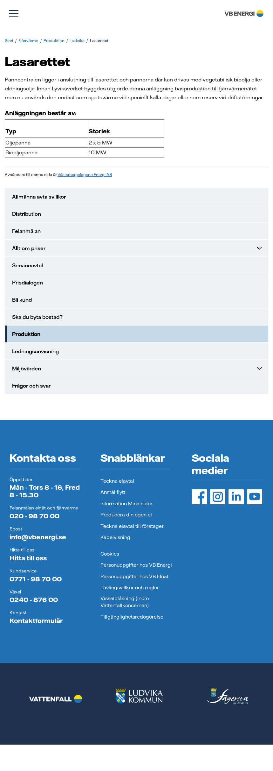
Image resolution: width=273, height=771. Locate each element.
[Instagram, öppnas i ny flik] (217, 496)
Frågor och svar (31, 385)
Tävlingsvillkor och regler (129, 588)
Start (9, 40)
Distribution (26, 214)
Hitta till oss (28, 558)
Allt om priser (137, 248)
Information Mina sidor (126, 504)
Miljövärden (137, 368)
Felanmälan (26, 231)
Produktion (54, 40)
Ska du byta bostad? (37, 317)
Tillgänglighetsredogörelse (131, 617)
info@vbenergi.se (38, 537)
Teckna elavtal (117, 481)
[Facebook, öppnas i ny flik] (199, 496)
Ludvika (77, 40)
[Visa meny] (13, 13)
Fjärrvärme (28, 40)
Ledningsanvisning (35, 351)
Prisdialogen (27, 282)
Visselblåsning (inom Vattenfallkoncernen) (124, 602)
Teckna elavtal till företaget (131, 526)
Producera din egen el (126, 515)
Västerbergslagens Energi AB (85, 174)
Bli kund (22, 300)
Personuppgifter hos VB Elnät (134, 576)
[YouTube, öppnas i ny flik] (254, 496)
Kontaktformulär (36, 621)
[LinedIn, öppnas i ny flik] (236, 496)
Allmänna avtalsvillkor (39, 196)
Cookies (109, 554)
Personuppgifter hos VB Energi (136, 565)
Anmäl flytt (112, 492)
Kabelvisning (115, 537)
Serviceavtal (27, 265)
